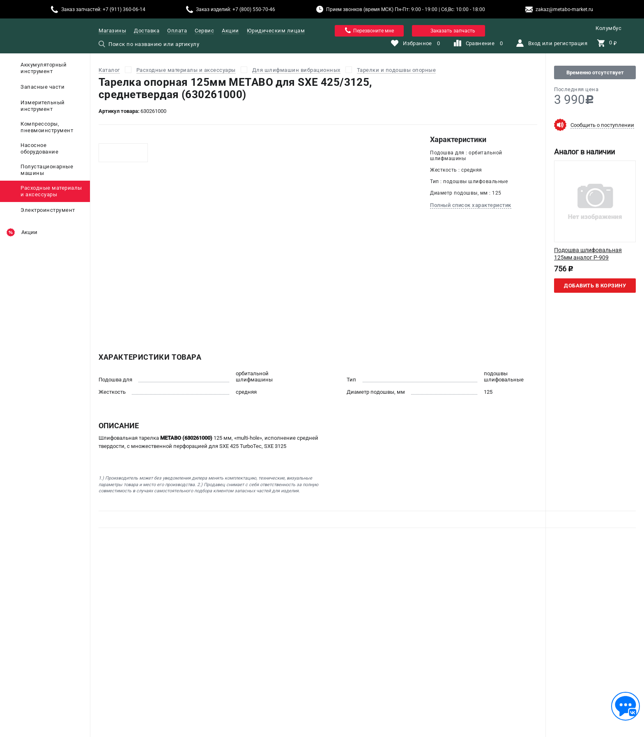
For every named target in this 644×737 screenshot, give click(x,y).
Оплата (177, 31)
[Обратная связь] (625, 706)
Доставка (146, 31)
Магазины (112, 31)
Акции (230, 31)
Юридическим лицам (276, 31)
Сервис (204, 31)
